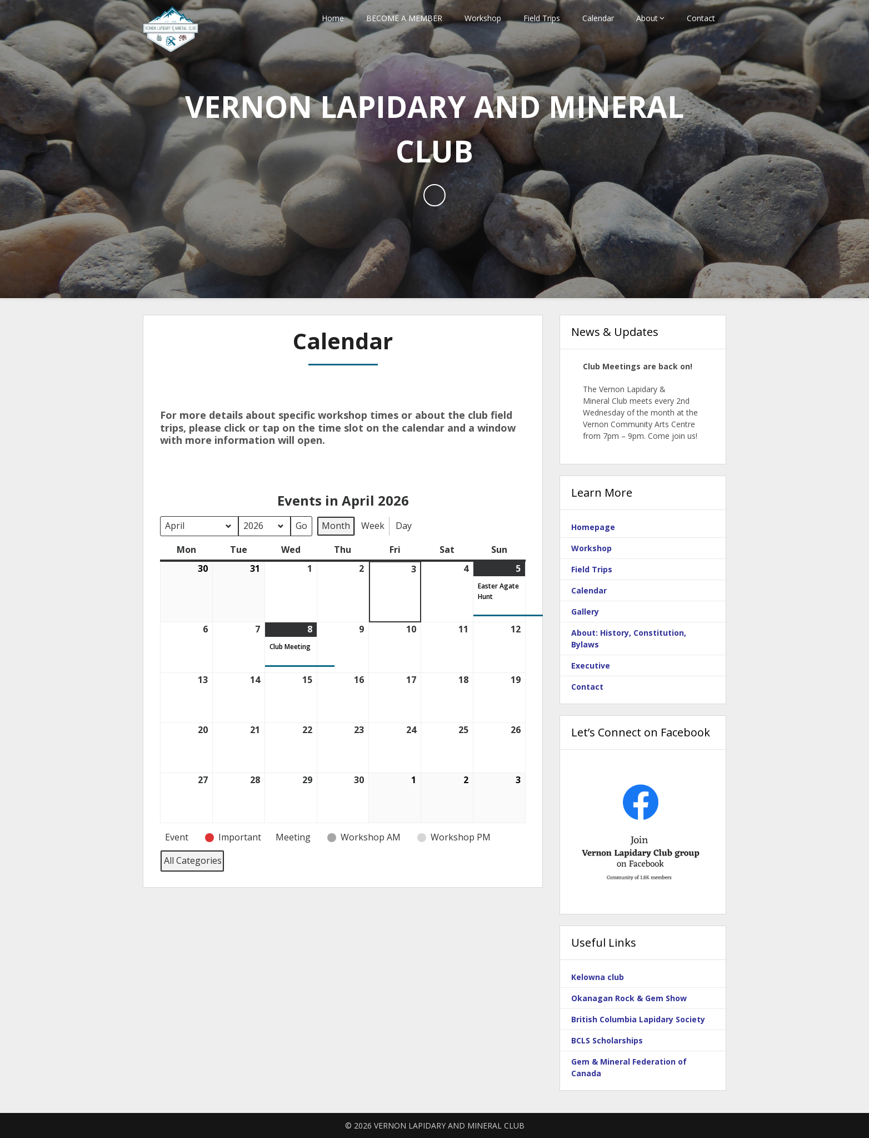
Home (333, 18)
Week (372, 525)
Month (336, 525)
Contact (701, 18)
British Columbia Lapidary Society (638, 1019)
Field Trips (541, 18)
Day (404, 525)
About (647, 18)
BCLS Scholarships (607, 1040)
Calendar (598, 18)
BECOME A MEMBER (404, 18)
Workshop (483, 18)
